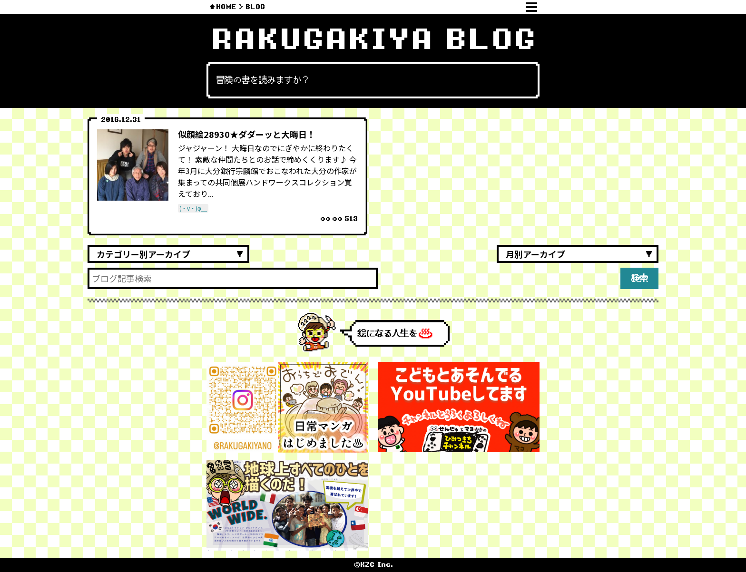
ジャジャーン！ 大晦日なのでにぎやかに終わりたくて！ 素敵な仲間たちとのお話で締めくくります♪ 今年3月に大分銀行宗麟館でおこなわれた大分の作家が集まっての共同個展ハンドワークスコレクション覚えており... (267, 170)
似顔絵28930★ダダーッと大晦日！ (246, 134)
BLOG (255, 7)
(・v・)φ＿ (193, 208)
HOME (226, 7)
